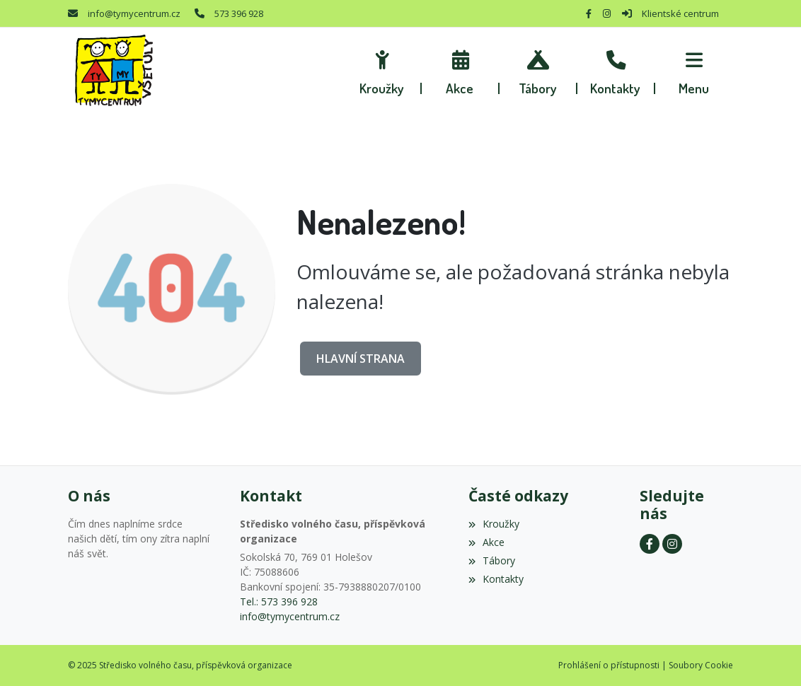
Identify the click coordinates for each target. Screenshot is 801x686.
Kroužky (493, 523)
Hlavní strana (360, 358)
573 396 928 (238, 13)
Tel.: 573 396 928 (279, 601)
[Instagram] (607, 13)
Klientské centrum (680, 13)
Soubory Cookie (701, 665)
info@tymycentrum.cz (134, 13)
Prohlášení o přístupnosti (608, 665)
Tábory (491, 560)
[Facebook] (589, 13)
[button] (694, 70)
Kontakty (496, 579)
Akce (486, 542)
